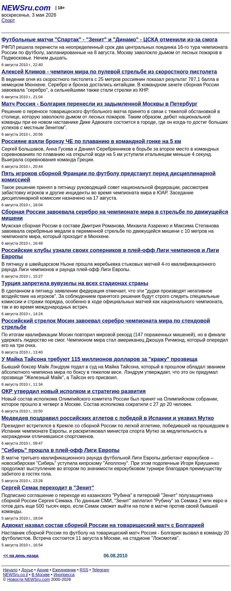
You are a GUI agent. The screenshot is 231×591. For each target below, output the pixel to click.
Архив (43, 569)
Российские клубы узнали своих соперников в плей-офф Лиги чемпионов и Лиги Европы (110, 253)
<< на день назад (20, 555)
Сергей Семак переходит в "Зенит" (47, 488)
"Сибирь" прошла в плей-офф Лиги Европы (60, 450)
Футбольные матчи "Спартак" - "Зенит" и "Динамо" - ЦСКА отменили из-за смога (109, 40)
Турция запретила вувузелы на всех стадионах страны (74, 283)
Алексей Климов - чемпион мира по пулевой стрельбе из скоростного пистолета (109, 72)
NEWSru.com (26, 7)
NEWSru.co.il (15, 574)
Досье (27, 569)
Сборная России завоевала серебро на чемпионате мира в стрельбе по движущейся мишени (114, 215)
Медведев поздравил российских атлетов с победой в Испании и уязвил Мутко (107, 418)
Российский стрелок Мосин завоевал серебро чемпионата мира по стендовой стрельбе (105, 324)
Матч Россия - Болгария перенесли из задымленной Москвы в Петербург (99, 104)
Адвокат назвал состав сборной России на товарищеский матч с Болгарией (102, 525)
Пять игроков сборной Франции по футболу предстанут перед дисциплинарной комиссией (108, 177)
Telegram (100, 569)
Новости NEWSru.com (28, 579)
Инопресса (64, 574)
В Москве (41, 574)
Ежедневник (64, 569)
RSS (84, 569)
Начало (10, 569)
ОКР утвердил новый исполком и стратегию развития (73, 391)
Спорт (8, 20)
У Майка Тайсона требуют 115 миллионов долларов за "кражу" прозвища (99, 359)
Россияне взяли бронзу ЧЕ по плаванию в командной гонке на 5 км (91, 141)
